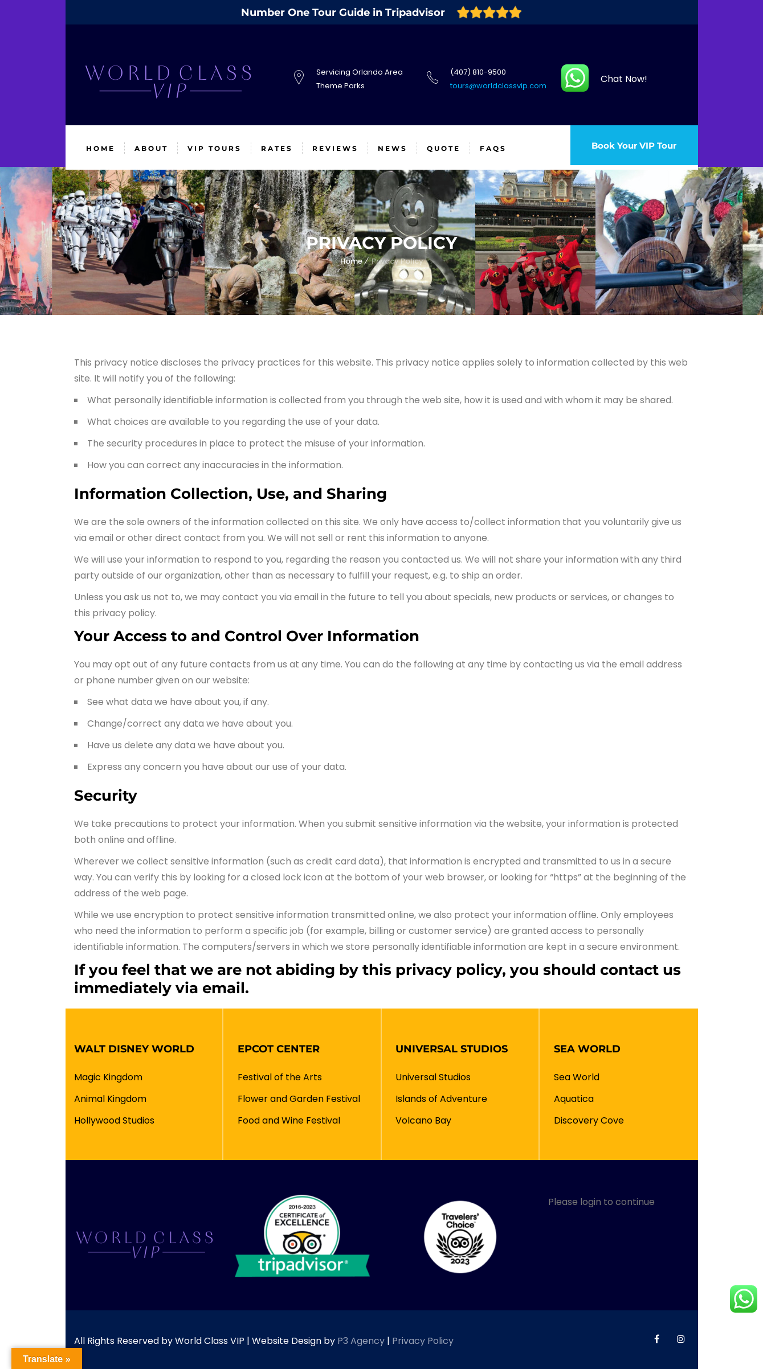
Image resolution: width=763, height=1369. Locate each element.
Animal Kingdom (110, 1098)
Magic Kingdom (108, 1077)
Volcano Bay (423, 1120)
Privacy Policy (423, 1340)
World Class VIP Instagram (681, 1339)
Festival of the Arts (280, 1077)
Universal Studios (433, 1077)
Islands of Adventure (441, 1098)
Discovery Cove (589, 1120)
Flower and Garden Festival (299, 1098)
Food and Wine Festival (289, 1120)
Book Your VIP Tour (629, 147)
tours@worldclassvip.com (498, 85)
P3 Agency (361, 1340)
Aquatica (574, 1098)
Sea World (576, 1077)
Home (351, 261)
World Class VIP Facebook (657, 1339)
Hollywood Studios (114, 1120)
